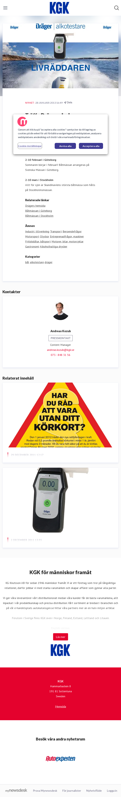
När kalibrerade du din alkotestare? (38, 547)
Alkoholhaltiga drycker (53, 246)
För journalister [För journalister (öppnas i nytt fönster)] (71, 790)
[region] (60, 134)
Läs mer (60, 637)
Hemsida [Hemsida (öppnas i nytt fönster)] (60, 706)
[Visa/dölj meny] (5, 8)
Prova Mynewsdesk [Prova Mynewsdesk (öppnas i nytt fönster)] (45, 790)
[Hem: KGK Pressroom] (59, 8)
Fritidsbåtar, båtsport (38, 241)
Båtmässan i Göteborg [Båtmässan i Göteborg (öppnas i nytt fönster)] (38, 210)
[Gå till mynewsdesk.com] (16, 790)
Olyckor (44, 236)
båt (27, 262)
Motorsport (32, 236)
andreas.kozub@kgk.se (60, 350)
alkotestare (37, 262)
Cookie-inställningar (30, 145)
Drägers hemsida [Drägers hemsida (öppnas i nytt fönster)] (35, 205)
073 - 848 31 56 (60, 355)
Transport (56, 231)
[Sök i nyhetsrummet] (116, 7)
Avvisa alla (65, 145)
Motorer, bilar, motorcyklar (68, 241)
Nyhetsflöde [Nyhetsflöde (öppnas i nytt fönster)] (94, 790)
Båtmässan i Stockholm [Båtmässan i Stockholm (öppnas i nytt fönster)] (39, 216)
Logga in (112, 790)
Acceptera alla (91, 145)
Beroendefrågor (72, 231)
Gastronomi (32, 246)
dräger (48, 262)
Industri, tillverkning (37, 231)
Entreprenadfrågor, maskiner (67, 236)
